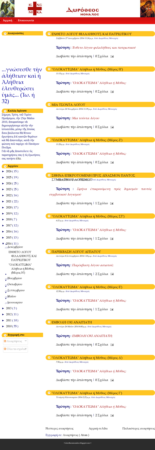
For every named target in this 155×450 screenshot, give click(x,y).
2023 (9, 189)
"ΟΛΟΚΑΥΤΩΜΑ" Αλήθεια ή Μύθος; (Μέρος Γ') (87, 393)
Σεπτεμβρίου (16, 290)
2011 (9, 320)
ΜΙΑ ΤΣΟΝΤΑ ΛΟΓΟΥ (68, 105)
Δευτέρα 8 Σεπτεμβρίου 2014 (70, 256)
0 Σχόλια (102, 56)
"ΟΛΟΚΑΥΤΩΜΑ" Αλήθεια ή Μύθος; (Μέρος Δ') (87, 358)
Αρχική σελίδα (98, 428)
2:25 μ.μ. (87, 397)
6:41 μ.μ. (87, 180)
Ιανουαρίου (15, 302)
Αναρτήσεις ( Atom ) (76, 435)
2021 (9, 201)
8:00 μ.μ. (83, 327)
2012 (9, 314)
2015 (9, 237)
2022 (9, 195)
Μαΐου (12, 296)
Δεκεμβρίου (15, 247)
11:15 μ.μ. (60, 74)
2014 (9, 243)
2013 (9, 308)
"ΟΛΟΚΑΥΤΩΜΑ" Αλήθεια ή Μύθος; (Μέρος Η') (87, 69)
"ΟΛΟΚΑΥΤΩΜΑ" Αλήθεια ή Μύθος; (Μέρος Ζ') (87, 140)
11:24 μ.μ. (89, 38)
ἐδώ (18, 158)
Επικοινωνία (26, 20)
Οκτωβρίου (15, 284)
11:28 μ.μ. (60, 144)
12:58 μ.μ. (60, 291)
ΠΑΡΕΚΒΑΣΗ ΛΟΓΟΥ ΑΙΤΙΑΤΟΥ (76, 252)
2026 (9, 171)
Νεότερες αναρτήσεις (60, 428)
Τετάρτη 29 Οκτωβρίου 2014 (69, 180)
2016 (9, 231)
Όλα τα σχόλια (15, 349)
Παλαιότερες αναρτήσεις (138, 428)
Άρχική (7, 20)
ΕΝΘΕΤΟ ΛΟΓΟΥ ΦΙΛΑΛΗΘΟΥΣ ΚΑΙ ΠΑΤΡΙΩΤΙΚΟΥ (92, 34)
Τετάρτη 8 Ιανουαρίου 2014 (69, 397)
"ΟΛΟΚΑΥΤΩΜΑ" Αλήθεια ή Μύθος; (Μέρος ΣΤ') (88, 216)
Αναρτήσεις (13, 341)
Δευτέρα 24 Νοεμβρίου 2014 (69, 109)
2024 (9, 183)
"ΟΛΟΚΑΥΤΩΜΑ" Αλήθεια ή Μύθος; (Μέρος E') (87, 287)
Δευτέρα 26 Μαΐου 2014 (67, 327)
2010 (9, 326)
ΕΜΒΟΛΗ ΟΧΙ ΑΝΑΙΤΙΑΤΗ (72, 322)
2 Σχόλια (102, 274)
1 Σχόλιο (102, 203)
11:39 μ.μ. (88, 109)
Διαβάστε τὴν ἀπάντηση (74, 56)
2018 (9, 219)
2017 (9, 225)
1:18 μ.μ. (88, 256)
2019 (9, 213)
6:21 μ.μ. (60, 221)
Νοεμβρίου (15, 278)
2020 (9, 207)
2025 (9, 177)
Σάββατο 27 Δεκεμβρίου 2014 (70, 38)
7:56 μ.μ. (60, 362)
